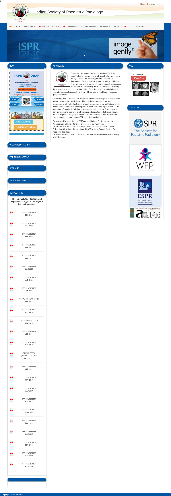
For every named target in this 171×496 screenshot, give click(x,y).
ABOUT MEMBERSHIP (88, 27)
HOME (18, 27)
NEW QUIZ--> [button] (138, 78)
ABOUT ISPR (29, 27)
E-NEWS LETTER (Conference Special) (29, 355)
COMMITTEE (70, 27)
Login (142, 4)
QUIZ (127, 27)
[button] (19, 45)
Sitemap (151, 4)
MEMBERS (105, 27)
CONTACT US (139, 27)
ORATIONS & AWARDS (49, 27)
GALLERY (117, 27)
